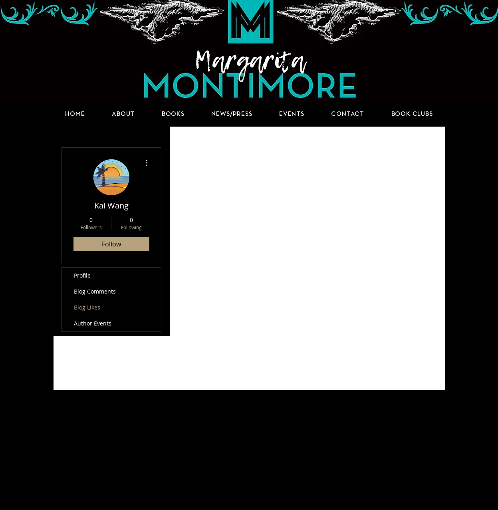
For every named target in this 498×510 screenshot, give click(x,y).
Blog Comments (95, 291)
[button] (173, 114)
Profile (82, 275)
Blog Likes (87, 307)
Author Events (92, 323)
